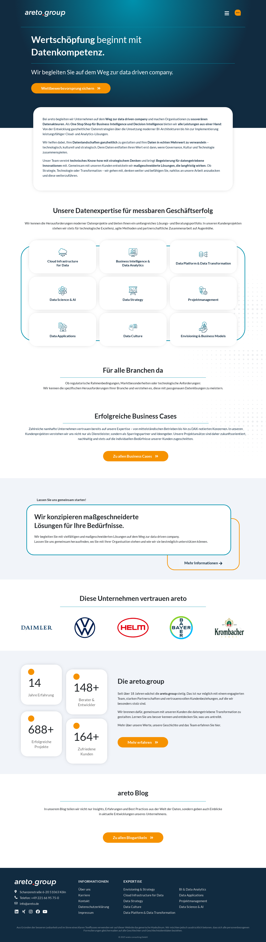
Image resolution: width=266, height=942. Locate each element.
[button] (25, 629)
